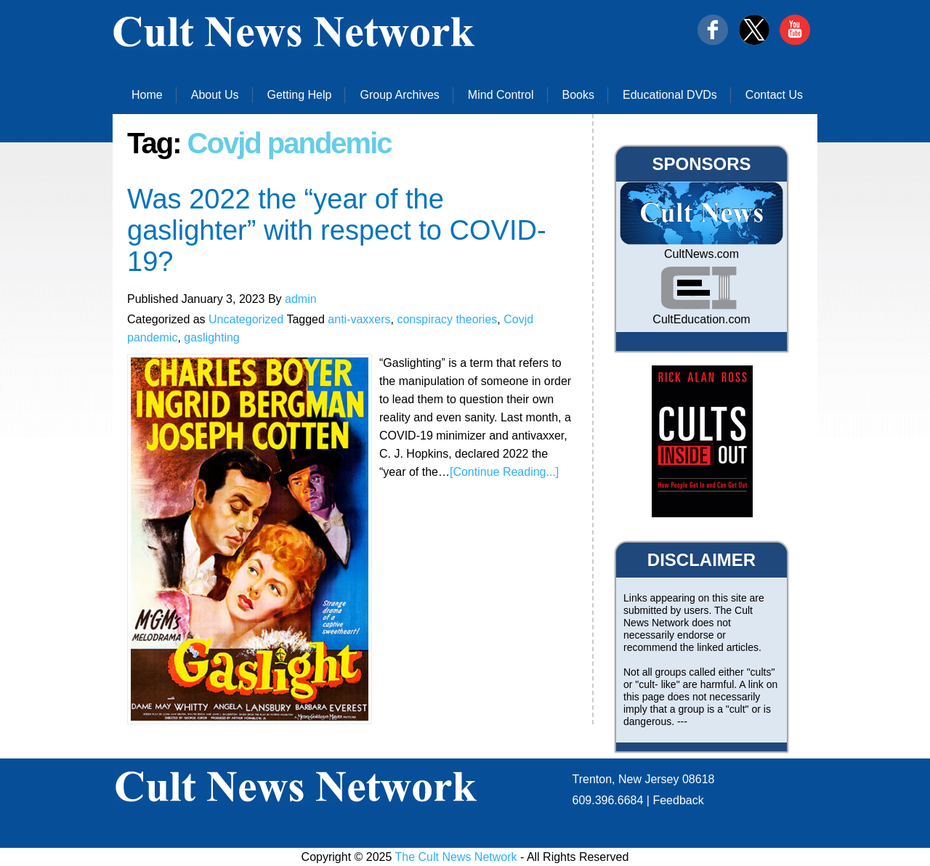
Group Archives (399, 95)
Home (147, 95)
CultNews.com (701, 254)
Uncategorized (246, 319)
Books (578, 95)
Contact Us (774, 95)
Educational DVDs (670, 95)
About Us (215, 95)
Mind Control (501, 95)
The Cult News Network (456, 857)
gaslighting (212, 337)
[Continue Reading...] (504, 472)
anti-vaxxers (359, 319)
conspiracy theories (447, 319)
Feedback (677, 800)
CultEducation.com (701, 319)
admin (301, 299)
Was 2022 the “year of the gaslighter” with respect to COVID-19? (336, 230)
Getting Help (299, 95)
